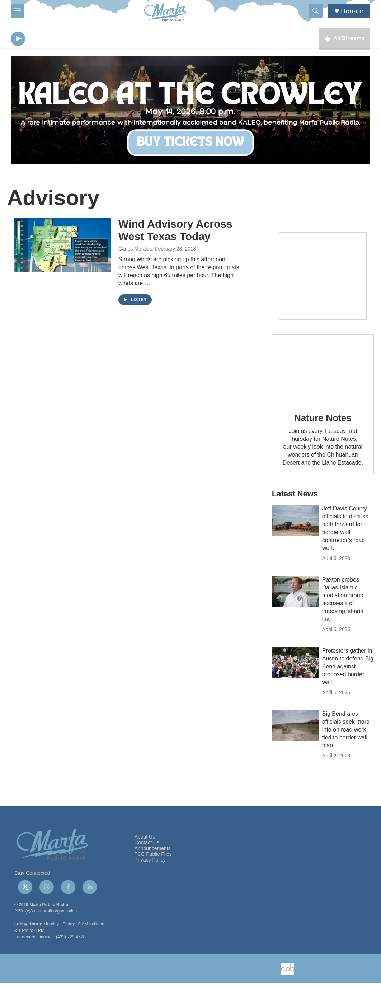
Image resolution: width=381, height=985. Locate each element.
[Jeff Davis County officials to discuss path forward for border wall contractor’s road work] (295, 521)
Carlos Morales (135, 250)
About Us (145, 838)
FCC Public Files (153, 856)
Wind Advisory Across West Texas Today (175, 232)
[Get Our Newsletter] (322, 277)
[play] (18, 40)
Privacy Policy (150, 861)
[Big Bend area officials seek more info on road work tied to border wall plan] (295, 727)
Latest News (295, 495)
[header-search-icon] (316, 11)
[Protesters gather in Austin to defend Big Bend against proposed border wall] (295, 664)
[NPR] (114, 971)
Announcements (153, 850)
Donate (352, 11)
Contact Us (147, 844)
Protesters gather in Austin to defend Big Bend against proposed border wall (347, 668)
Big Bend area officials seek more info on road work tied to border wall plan (346, 731)
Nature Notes (322, 419)
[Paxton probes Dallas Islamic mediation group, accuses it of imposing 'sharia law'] (295, 593)
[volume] (38, 40)
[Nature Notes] (322, 370)
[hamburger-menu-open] (17, 11)
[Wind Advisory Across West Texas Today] (62, 247)
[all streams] (344, 39)
